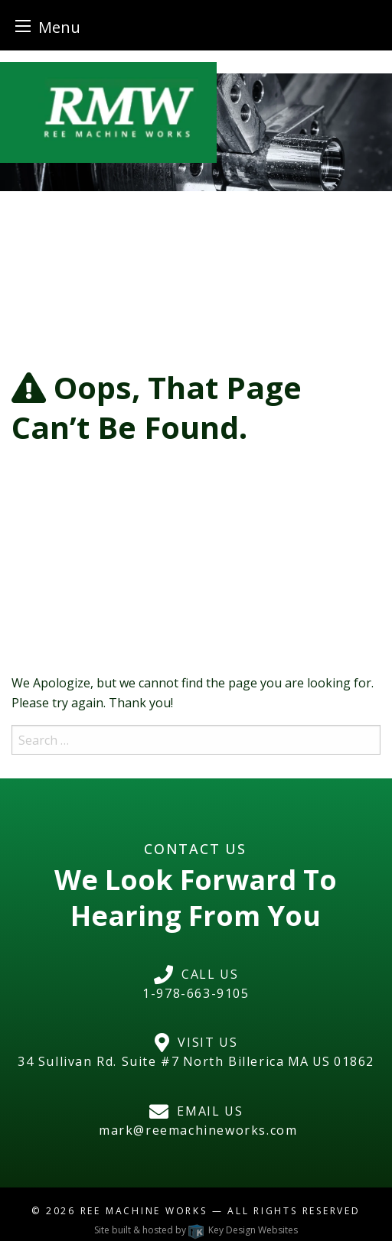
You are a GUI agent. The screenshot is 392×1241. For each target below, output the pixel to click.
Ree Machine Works (143, 1210)
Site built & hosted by (196, 1229)
